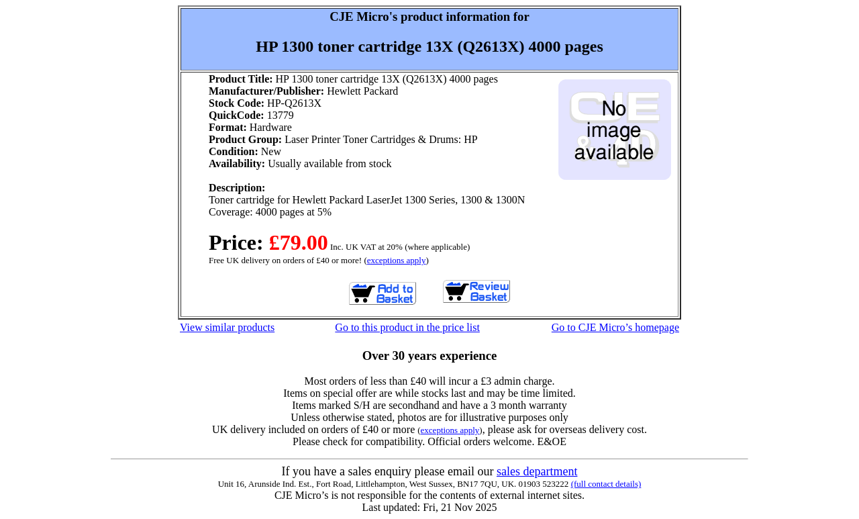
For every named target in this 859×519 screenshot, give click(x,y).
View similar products (227, 327)
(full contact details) (606, 484)
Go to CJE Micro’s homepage (615, 327)
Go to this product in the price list (407, 327)
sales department (537, 471)
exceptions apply (396, 260)
